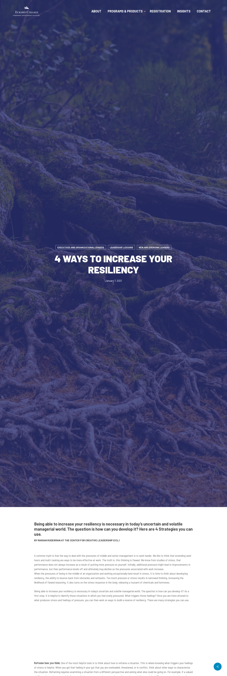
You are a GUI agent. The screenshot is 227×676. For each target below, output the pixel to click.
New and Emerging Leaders (154, 247)
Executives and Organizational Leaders (80, 247)
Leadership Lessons (121, 247)
